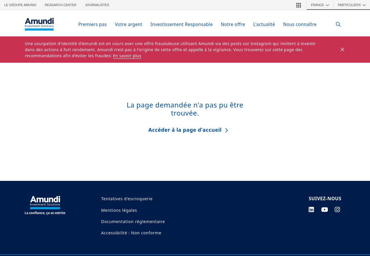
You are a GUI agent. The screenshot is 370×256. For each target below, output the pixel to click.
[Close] (342, 49)
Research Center (60, 5)
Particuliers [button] (353, 5)
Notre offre (233, 24)
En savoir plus (127, 55)
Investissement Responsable (182, 24)
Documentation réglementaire (133, 221)
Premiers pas (92, 24)
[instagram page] (337, 209)
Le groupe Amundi (20, 5)
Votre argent (128, 24)
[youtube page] (324, 209)
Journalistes (97, 5)
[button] (298, 5)
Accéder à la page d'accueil (184, 129)
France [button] (321, 5)
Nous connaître (300, 24)
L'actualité (264, 24)
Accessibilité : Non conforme (131, 232)
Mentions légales (119, 210)
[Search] (335, 24)
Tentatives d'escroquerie (127, 198)
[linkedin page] (311, 209)
